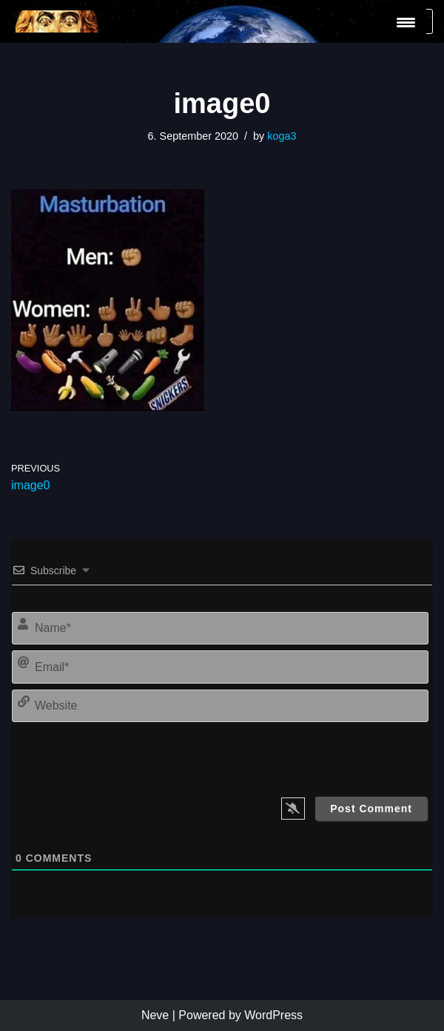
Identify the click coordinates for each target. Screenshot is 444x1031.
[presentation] (327, 756)
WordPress (273, 1015)
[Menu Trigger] (406, 22)
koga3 (281, 136)
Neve (155, 1015)
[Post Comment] (371, 808)
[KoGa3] (55, 21)
